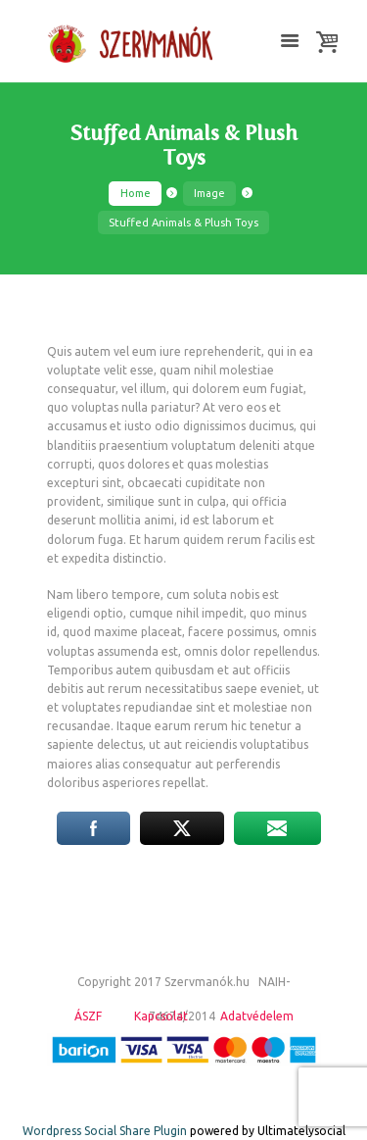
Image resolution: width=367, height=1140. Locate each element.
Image (209, 193)
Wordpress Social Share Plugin (106, 1130)
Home (135, 193)
